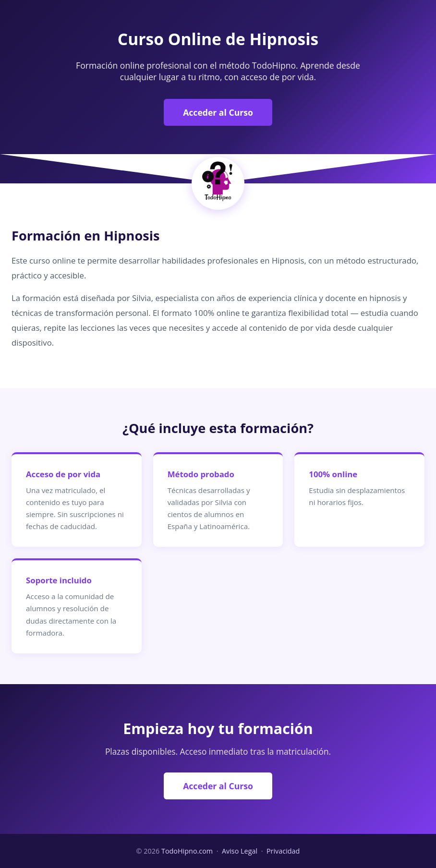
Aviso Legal (239, 851)
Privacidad (283, 851)
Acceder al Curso (218, 112)
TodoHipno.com (187, 851)
